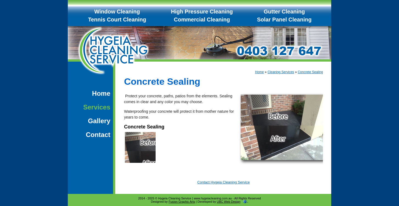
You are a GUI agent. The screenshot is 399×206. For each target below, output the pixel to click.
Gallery (99, 121)
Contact (98, 134)
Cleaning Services (281, 72)
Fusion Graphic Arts (181, 201)
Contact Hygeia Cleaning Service (223, 182)
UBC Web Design (228, 201)
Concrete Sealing (310, 72)
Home (101, 93)
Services (96, 107)
